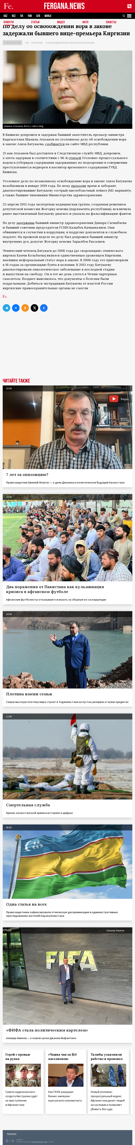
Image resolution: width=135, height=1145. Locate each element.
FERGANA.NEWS (64, 6)
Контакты (11, 1133)
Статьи (35, 22)
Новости (9, 22)
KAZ (5, 16)
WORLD (48, 16)
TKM (30, 16)
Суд (27, 42)
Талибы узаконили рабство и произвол (107, 1057)
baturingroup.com (39, 1142)
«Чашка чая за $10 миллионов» (62, 1057)
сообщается (55, 144)
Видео (61, 22)
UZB (38, 16)
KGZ (14, 16)
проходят (78, 186)
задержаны (25, 223)
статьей (75, 158)
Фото (85, 22)
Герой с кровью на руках (17, 1057)
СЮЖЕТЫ (111, 22)
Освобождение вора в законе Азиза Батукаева (69, 42)
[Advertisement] (67, 351)
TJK (21, 16)
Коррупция (37, 42)
